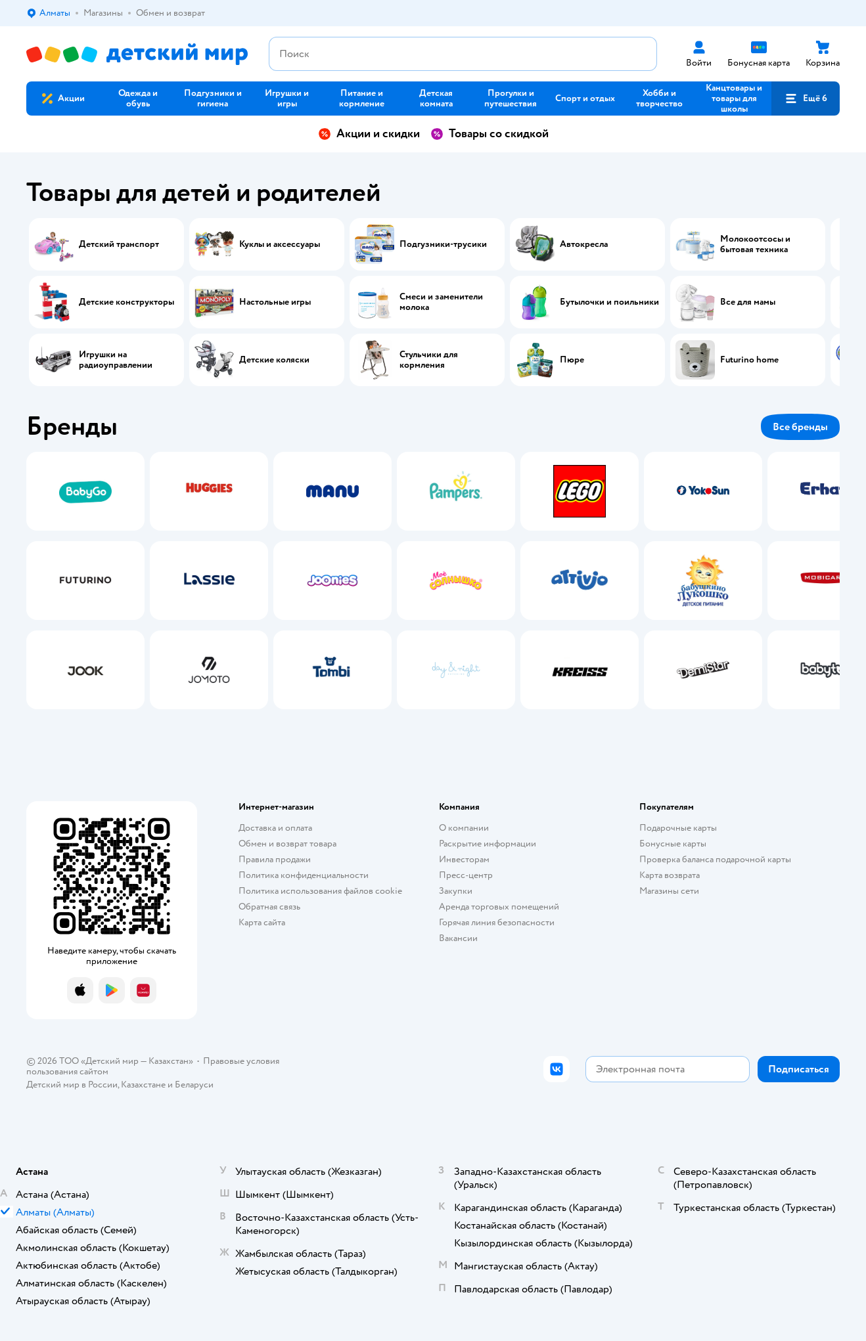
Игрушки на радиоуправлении (115, 359)
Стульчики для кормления (428, 359)
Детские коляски (274, 360)
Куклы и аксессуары (279, 244)
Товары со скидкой (489, 133)
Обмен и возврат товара (287, 843)
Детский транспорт (119, 244)
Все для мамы (747, 302)
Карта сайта (262, 922)
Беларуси (194, 1084)
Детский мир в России (72, 1084)
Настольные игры (275, 302)
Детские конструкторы (126, 302)
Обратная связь (269, 906)
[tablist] (433, 580)
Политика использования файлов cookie (320, 890)
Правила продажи (275, 859)
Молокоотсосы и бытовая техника (755, 244)
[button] (805, 98)
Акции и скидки (369, 133)
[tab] (85, 580)
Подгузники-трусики (443, 244)
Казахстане (143, 1084)
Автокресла (584, 244)
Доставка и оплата (275, 827)
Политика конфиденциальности (304, 875)
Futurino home (749, 360)
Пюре (572, 360)
